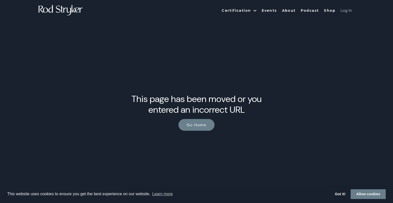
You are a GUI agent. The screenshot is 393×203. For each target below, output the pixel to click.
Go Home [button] (196, 125)
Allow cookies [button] (368, 194)
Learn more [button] (162, 194)
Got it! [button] (340, 194)
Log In (346, 10)
